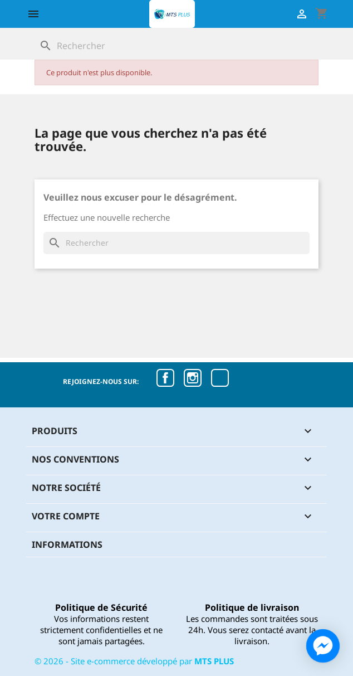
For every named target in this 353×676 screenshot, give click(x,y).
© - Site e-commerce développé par (134, 661)
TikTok (220, 378)
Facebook (165, 378)
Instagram (192, 378)
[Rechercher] (176, 46)
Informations (67, 544)
